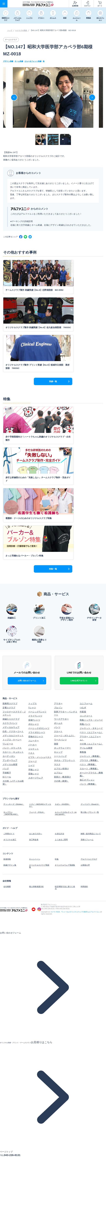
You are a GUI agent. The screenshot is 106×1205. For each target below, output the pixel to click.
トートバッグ (60, 616)
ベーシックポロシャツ (38, 588)
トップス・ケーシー (12, 600)
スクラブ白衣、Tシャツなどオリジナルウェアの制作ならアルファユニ (75, 759)
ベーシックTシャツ (37, 572)
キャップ (58, 612)
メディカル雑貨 (10, 624)
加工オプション (87, 640)
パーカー (32, 605)
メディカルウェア (11, 587)
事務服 (83, 612)
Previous (14, 97)
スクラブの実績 (22, 30)
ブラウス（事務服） (89, 620)
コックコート (86, 576)
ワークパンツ (60, 600)
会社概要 (7, 735)
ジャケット (33, 609)
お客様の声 (85, 715)
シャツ (31, 625)
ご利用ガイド (9, 689)
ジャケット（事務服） (90, 616)
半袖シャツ (33, 630)
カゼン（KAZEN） (63, 664)
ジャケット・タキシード (91, 588)
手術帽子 (7, 633)
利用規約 (84, 735)
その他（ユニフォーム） (91, 604)
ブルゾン (58, 568)
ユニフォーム (86, 563)
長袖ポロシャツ (35, 596)
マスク (57, 624)
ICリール (7, 637)
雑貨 (56, 604)
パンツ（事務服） (88, 644)
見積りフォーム (87, 694)
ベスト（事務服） (88, 624)
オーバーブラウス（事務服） (91, 634)
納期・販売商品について (91, 689)
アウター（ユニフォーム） (90, 598)
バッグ (6, 629)
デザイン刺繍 (8, 61)
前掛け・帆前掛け (62, 637)
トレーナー (33, 601)
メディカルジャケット (13, 596)
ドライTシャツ (35, 576)
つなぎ (83, 568)
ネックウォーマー (62, 608)
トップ (10, 30)
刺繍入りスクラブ (11, 579)
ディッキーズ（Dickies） (9, 665)
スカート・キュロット (13, 612)
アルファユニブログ (89, 711)
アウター (58, 563)
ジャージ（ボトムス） (64, 596)
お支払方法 (59, 689)
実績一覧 (53, 313)
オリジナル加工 (10, 694)
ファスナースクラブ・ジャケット (14, 573)
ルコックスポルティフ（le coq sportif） (64, 671)
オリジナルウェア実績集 (65, 715)
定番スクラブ (9, 568)
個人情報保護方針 (36, 735)
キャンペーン (34, 711)
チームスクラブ (11, 40)
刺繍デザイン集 (10, 715)
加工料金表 (33, 694)
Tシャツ (32, 568)
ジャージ (32, 621)
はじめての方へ (35, 689)
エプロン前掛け (61, 629)
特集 (56, 711)
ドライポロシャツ (36, 592)
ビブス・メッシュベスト (39, 617)
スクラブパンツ (10, 583)
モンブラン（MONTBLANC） (11, 671)
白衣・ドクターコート (13, 591)
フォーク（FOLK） (37, 670)
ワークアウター (61, 579)
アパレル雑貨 (86, 608)
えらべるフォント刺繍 (35, 61)
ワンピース (8, 604)
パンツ (57, 587)
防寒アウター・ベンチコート (65, 573)
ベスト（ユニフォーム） (91, 592)
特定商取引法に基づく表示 (65, 736)
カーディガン (9, 616)
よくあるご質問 (61, 694)
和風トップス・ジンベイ (91, 580)
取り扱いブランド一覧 (90, 670)
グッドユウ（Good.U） (91, 664)
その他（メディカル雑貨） (13, 642)
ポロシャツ (33, 584)
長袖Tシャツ (34, 580)
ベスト (31, 613)
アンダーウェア (10, 620)
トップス (32, 563)
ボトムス (58, 583)
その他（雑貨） (61, 641)
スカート (58, 591)
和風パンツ (85, 584)
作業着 (83, 572)
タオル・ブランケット (64, 620)
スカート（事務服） (89, 629)
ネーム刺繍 (20, 61)
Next (92, 97)
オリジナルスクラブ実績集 (39, 716)
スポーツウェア (35, 638)
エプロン (58, 633)
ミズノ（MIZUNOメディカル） (39, 665)
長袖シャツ (33, 634)
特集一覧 (53, 429)
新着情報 (7, 711)
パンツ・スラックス (12, 608)
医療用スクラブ (10, 563)
